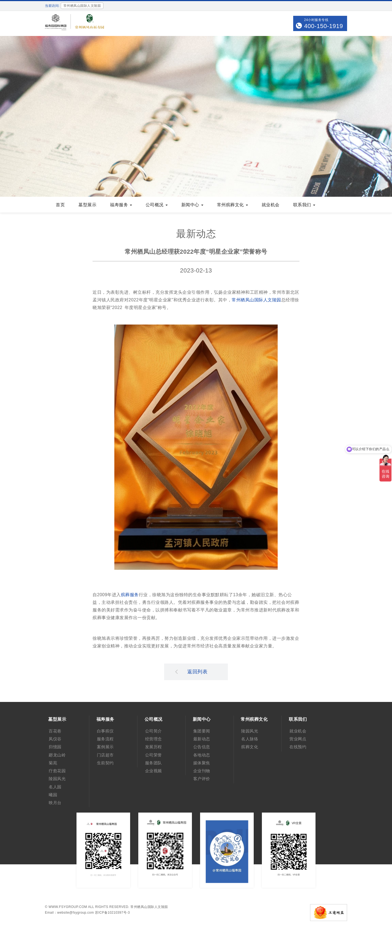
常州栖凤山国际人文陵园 (256, 300)
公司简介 (153, 731)
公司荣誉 (153, 755)
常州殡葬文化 (232, 204)
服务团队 (153, 763)
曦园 (53, 794)
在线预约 (297, 746)
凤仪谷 (55, 739)
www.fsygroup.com (67, 907)
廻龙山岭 (57, 755)
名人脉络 (249, 739)
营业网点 (297, 739)
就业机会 (271, 204)
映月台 (55, 802)
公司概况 (157, 204)
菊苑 (53, 763)
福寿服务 (121, 204)
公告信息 (201, 746)
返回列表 (191, 671)
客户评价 (201, 778)
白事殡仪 (105, 731)
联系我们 (304, 204)
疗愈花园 (57, 770)
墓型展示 (87, 204)
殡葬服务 (130, 594)
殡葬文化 (249, 746)
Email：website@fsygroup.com (69, 912)
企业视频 (153, 770)
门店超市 (105, 755)
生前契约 (105, 763)
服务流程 (105, 739)
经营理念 (153, 739)
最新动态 (201, 739)
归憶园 (55, 746)
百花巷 (55, 731)
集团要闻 (201, 731)
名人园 (55, 786)
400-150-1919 (323, 26)
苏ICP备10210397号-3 (112, 912)
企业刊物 (201, 770)
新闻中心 (192, 204)
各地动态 (201, 755)
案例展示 (105, 746)
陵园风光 (57, 778)
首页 (60, 204)
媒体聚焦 (201, 763)
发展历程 (153, 746)
